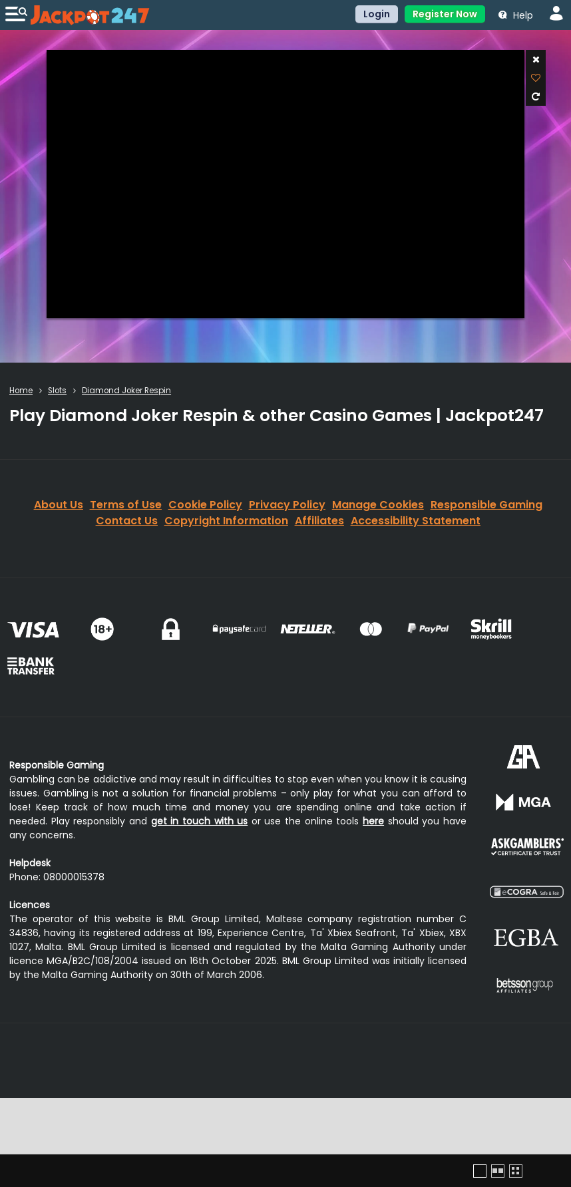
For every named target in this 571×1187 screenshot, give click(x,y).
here (373, 821)
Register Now (445, 14)
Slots (57, 390)
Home (21, 390)
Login (376, 14)
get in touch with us (199, 821)
